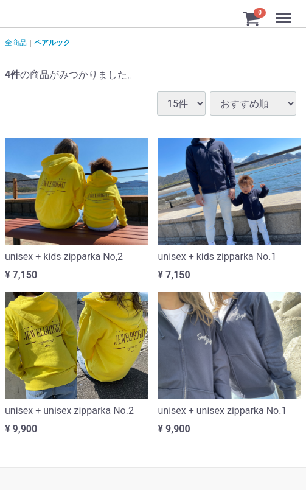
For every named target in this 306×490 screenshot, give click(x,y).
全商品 (16, 42)
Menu (285, 12)
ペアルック (52, 42)
